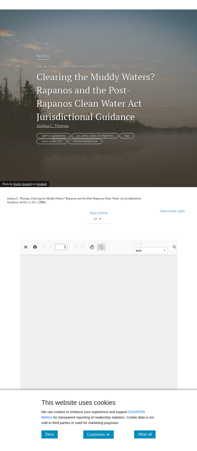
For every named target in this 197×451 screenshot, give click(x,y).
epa (126, 135)
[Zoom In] (141, 243)
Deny (51, 434)
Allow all (147, 434)
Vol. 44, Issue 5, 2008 (52, 66)
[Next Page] (76, 247)
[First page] (44, 247)
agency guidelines (53, 135)
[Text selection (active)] (101, 247)
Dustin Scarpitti (22, 184)
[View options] (26, 247)
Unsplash (41, 184)
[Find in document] (174, 247)
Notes (43, 56)
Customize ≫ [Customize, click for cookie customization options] (100, 434)
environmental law (85, 141)
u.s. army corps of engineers (95, 135)
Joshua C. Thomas (52, 126)
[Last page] (82, 247)
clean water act (51, 141)
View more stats (172, 211)
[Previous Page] (51, 247)
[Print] (35, 247)
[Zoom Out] (136, 243)
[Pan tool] (92, 247)
